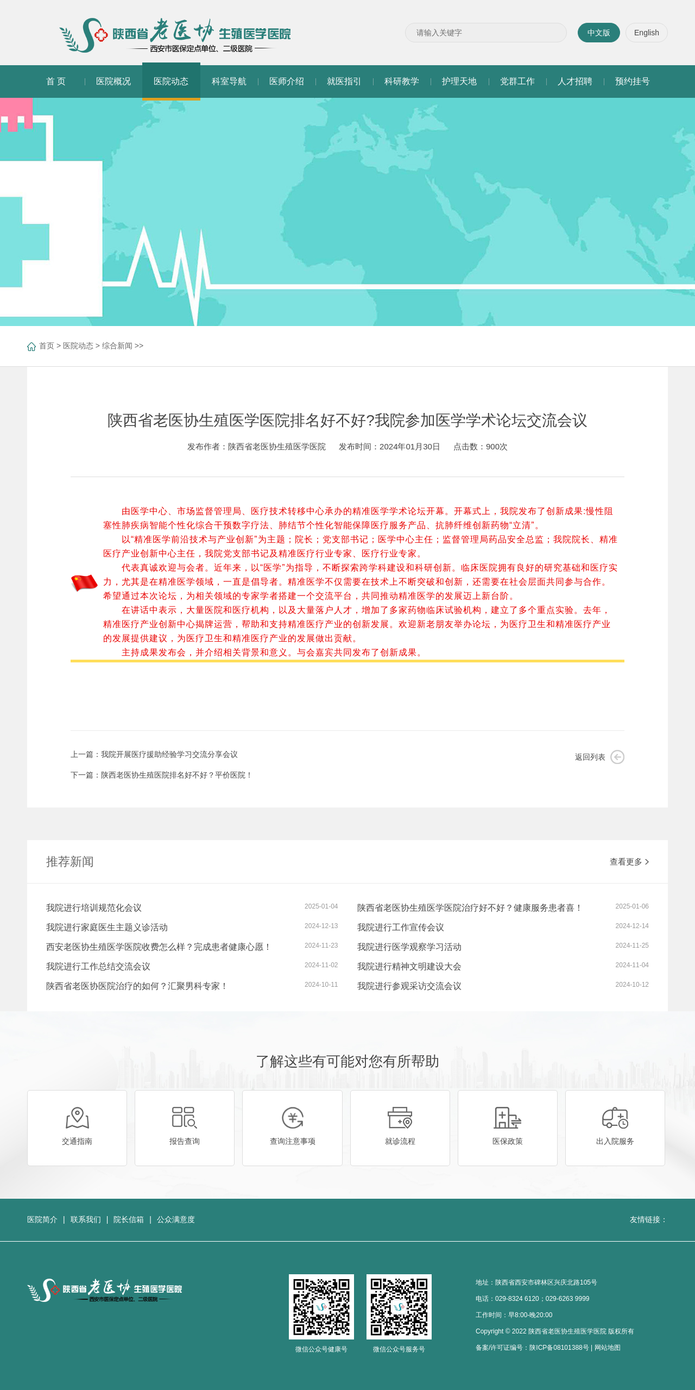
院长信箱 (128, 1219)
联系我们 (86, 1219)
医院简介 (42, 1219)
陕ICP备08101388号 (559, 1347)
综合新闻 (117, 345)
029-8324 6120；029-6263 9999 (542, 1299)
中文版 (598, 32)
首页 (46, 345)
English (646, 32)
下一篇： (162, 775)
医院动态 (78, 345)
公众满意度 (176, 1219)
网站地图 (608, 1347)
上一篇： (154, 754)
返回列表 (590, 757)
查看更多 (629, 861)
